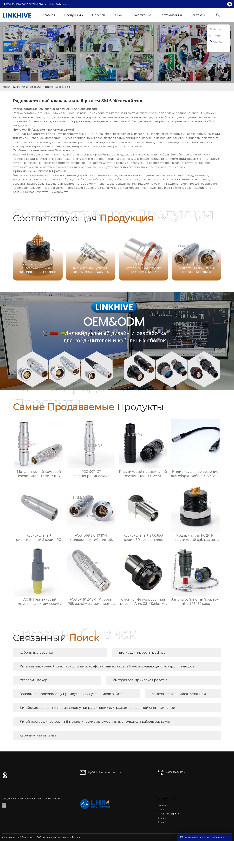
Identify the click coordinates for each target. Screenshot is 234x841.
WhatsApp (215, 41)
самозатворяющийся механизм (179, 694)
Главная (6, 87)
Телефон (215, 35)
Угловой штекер (33, 680)
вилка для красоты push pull (143, 652)
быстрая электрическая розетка (140, 680)
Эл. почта (215, 28)
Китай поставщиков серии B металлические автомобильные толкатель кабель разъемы (95, 721)
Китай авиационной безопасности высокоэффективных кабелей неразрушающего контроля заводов (107, 666)
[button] (214, 255)
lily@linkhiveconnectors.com (24, 4)
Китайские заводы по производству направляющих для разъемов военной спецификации (97, 708)
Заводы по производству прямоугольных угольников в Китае (72, 694)
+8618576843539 (59, 4)
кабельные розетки (36, 652)
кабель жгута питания (38, 735)
